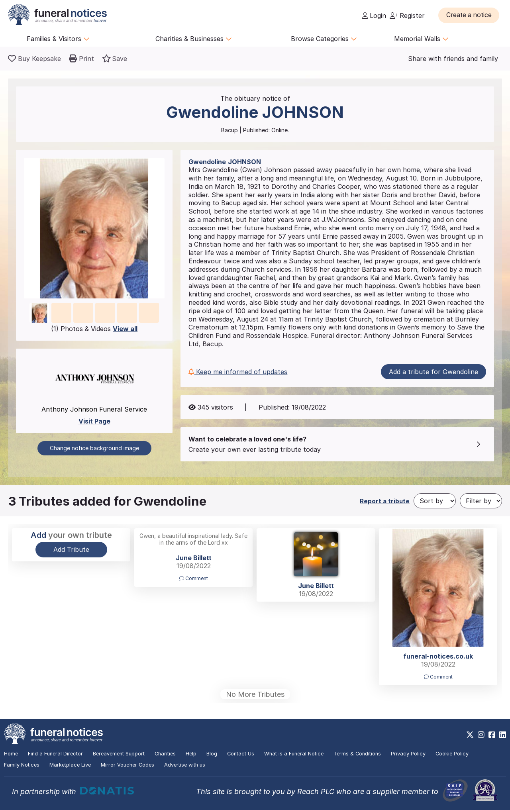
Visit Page (94, 421)
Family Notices (21, 765)
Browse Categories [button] (324, 39)
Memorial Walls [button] (421, 39)
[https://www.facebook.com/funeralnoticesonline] (491, 734)
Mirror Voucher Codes (127, 765)
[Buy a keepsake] (34, 59)
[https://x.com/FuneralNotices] (470, 734)
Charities (165, 754)
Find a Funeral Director (55, 754)
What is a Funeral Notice (294, 754)
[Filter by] (481, 500)
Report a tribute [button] (385, 501)
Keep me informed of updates (237, 372)
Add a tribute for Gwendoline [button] (433, 372)
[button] (470, 15)
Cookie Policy (452, 754)
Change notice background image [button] (94, 448)
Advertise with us (184, 765)
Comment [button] (193, 578)
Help (191, 754)
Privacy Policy (408, 754)
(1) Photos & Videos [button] (94, 329)
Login (374, 16)
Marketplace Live (70, 765)
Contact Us (240, 754)
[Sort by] (435, 500)
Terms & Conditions (357, 754)
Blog (211, 754)
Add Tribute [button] (71, 549)
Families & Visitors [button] (58, 39)
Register (407, 16)
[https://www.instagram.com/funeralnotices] (481, 734)
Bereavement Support (119, 754)
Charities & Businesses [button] (193, 39)
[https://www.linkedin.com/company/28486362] (502, 734)
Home (11, 754)
